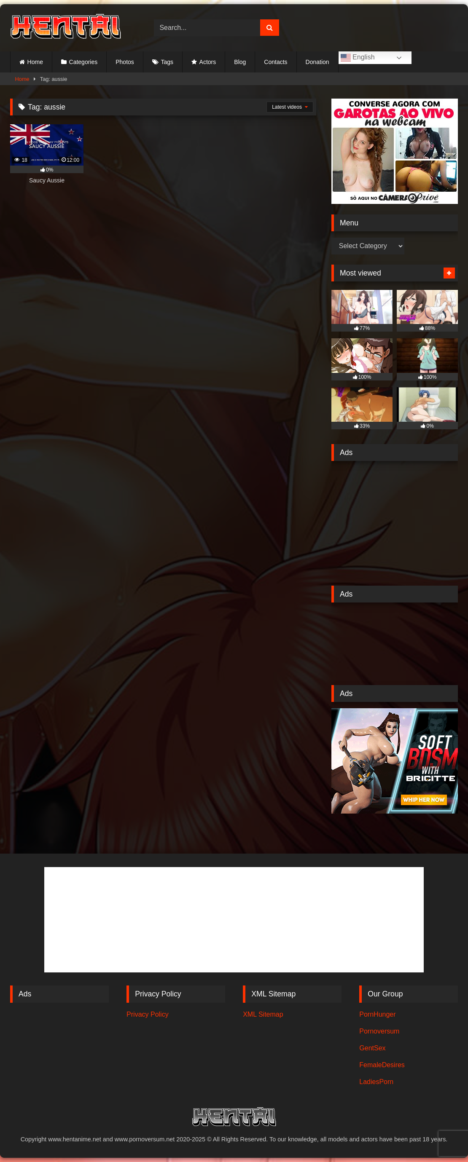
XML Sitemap (263, 1014)
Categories (83, 62)
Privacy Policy (147, 1014)
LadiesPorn (376, 1081)
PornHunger (377, 1014)
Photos (125, 62)
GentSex (372, 1048)
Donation (317, 62)
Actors (207, 62)
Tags (167, 62)
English (358, 58)
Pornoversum (379, 1031)
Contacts (275, 62)
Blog (240, 62)
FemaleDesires (382, 1064)
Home (35, 62)
